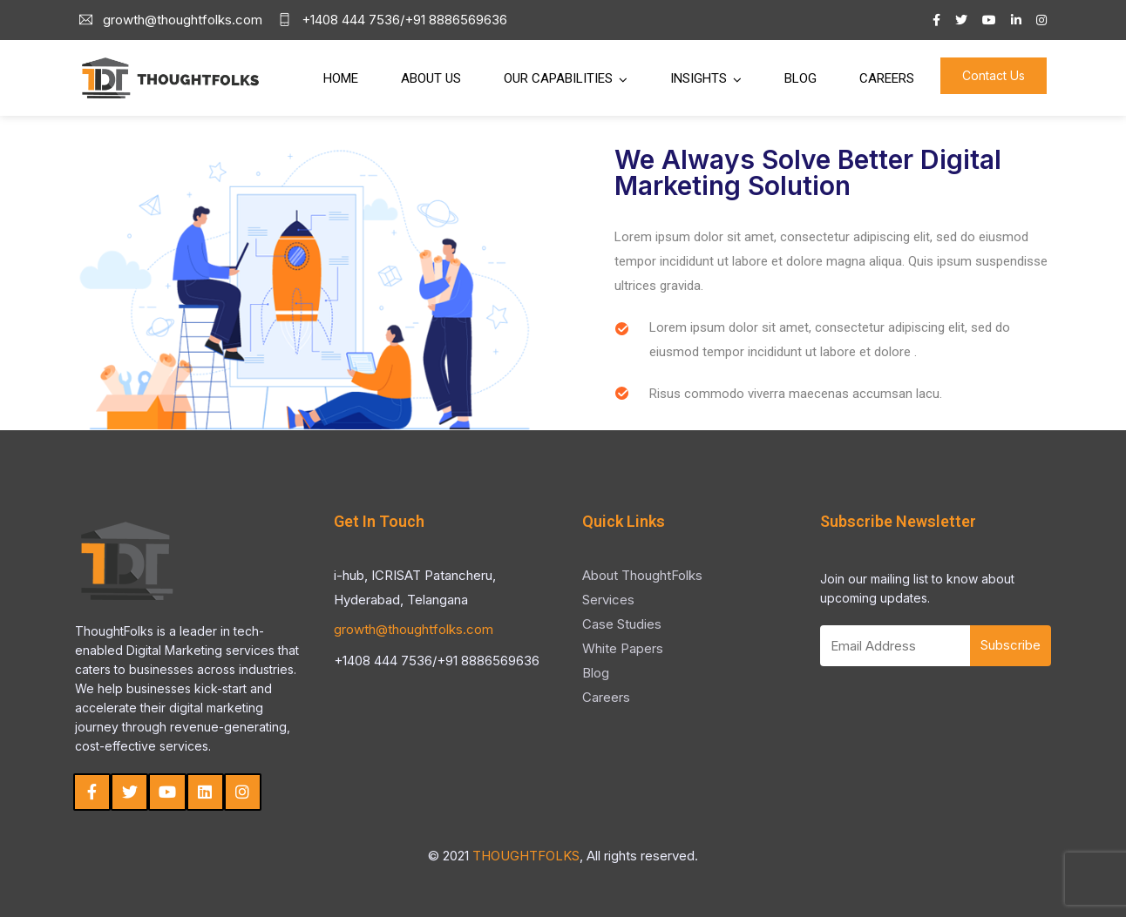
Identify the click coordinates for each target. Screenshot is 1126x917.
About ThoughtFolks (642, 575)
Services (608, 599)
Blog (800, 78)
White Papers (622, 648)
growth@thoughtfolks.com (413, 629)
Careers (886, 78)
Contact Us (993, 75)
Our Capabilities (558, 78)
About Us (431, 78)
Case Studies (621, 624)
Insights (698, 78)
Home (340, 78)
